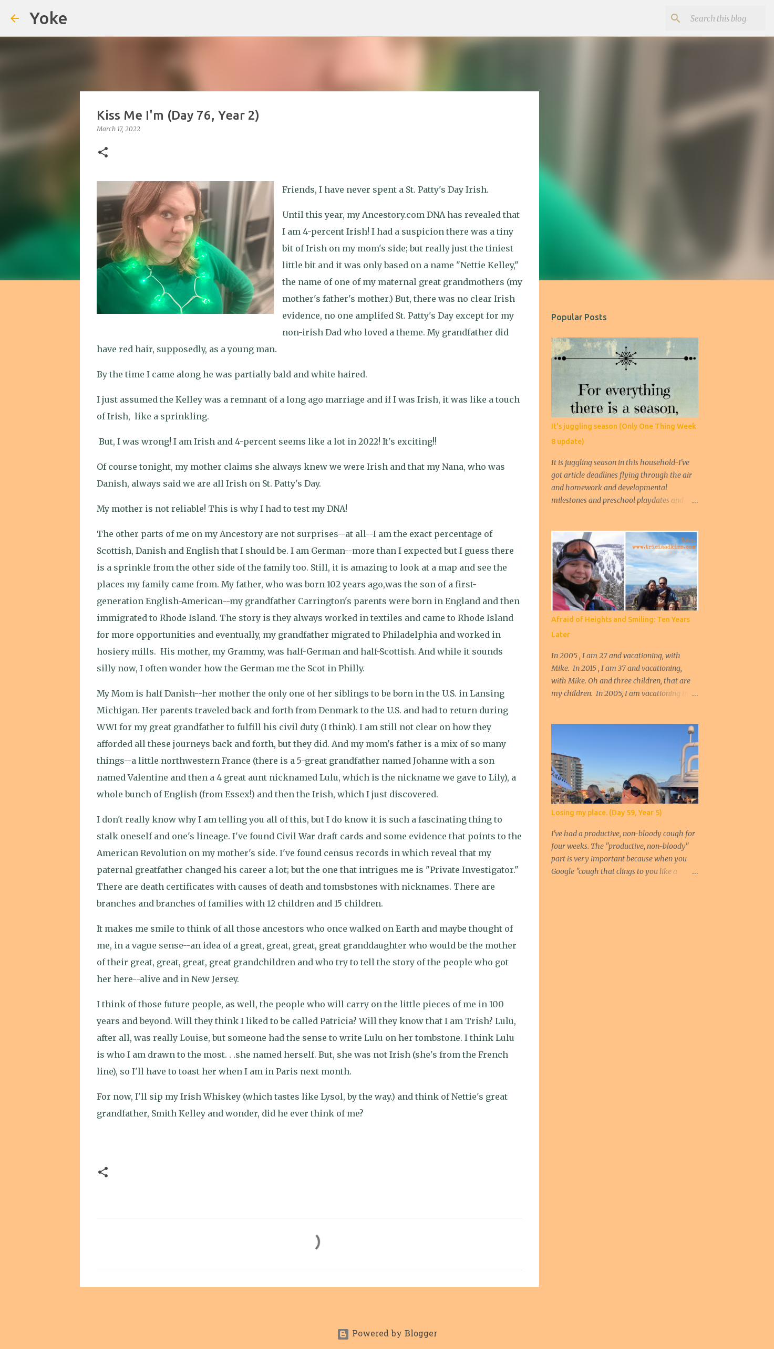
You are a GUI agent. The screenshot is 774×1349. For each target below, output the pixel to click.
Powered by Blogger (387, 1334)
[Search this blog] (710, 18)
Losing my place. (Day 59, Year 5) (606, 812)
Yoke (48, 17)
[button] (103, 153)
